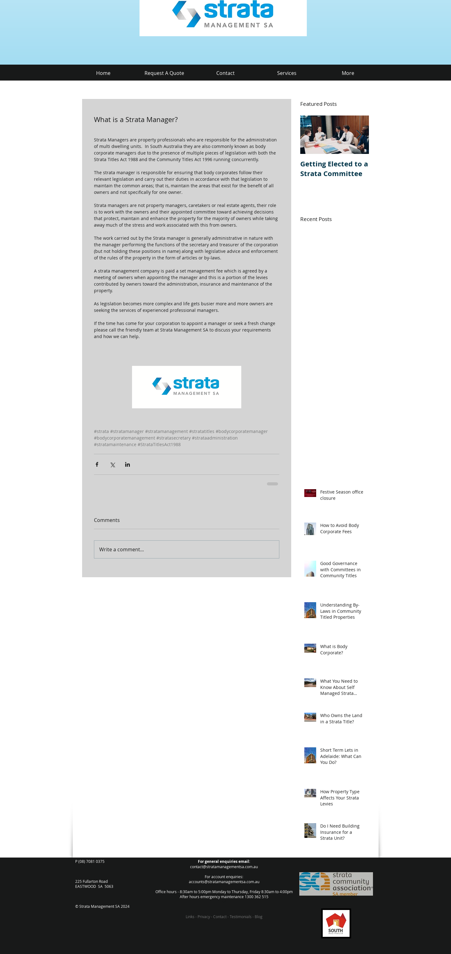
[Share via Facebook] (97, 464)
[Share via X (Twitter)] (112, 464)
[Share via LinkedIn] (127, 464)
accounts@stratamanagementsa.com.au (224, 881)
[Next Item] (359, 135)
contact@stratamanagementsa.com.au (224, 866)
